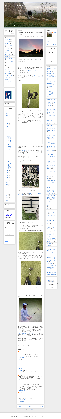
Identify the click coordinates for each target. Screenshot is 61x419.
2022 (7, 116)
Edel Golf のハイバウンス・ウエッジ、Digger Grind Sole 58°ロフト (9, 165)
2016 (7, 187)
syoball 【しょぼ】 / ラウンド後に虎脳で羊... (51, 71)
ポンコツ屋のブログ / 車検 (51, 135)
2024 (7, 113)
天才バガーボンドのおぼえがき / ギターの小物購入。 (51, 247)
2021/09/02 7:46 (22, 399)
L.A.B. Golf (41, 76)
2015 (7, 189)
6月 (8, 172)
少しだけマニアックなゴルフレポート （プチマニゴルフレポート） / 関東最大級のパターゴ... (51, 143)
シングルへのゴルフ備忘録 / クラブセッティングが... (51, 91)
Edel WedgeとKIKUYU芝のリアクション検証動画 (9, 147)
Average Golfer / (49, 176)
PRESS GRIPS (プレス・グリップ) (31, 70)
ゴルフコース (7, 39)
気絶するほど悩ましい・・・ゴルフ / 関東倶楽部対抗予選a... (51, 115)
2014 (7, 190)
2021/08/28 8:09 (22, 373)
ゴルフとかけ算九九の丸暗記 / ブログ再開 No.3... (51, 241)
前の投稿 (41, 406)
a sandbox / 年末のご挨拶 (51, 210)
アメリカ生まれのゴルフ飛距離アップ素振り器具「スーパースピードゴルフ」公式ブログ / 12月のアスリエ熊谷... (51, 162)
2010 (7, 197)
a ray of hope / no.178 (50, 193)
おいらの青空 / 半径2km (50, 150)
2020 (7, 182)
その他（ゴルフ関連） (9, 45)
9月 (8, 124)
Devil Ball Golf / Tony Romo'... (51, 220)
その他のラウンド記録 (9, 61)
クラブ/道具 (7, 43)
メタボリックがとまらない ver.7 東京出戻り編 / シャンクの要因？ (51, 76)
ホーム (30, 406)
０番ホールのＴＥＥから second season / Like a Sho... (51, 252)
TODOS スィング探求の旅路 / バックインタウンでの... (51, 239)
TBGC (6, 83)
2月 (8, 178)
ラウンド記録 (7, 41)
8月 (8, 126)
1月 (8, 180)
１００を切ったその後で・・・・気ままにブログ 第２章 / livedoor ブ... (51, 234)
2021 (7, 118)
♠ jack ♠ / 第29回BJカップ (51, 156)
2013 (7, 192)
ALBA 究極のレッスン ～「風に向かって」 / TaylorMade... (51, 215)
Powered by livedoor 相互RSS (51, 274)
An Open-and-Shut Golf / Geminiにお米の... (50, 105)
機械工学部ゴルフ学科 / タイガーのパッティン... (51, 138)
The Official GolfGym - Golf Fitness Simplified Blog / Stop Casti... (51, 230)
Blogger (48, 416)
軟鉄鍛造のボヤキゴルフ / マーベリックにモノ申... (51, 201)
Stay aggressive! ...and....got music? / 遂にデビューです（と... (51, 258)
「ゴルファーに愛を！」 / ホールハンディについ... (51, 107)
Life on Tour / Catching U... (51, 195)
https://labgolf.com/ (21, 81)
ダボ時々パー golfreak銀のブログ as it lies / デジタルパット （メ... (51, 198)
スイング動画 (7, 48)
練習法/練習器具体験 (9, 58)
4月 (8, 175)
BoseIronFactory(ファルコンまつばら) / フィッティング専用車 (51, 110)
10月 (8, 123)
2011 (7, 195)
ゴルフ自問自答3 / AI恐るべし (51, 112)
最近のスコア (49, 41)
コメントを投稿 (21, 401)
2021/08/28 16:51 (22, 380)
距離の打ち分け (8, 56)
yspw (20, 359)
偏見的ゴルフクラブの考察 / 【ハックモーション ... (51, 123)
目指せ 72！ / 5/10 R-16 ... (51, 120)
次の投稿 (19, 406)
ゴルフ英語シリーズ (8, 71)
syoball (20, 351)
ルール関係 (7, 69)
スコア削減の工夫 (8, 50)
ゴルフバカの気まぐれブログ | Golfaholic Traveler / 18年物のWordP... (51, 126)
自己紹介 (6, 79)
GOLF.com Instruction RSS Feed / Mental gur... (51, 255)
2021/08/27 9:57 (22, 357)
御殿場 (6, 67)
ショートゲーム (8, 54)
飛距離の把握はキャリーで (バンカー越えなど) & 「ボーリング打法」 (9, 131)
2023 (7, 115)
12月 (8, 119)
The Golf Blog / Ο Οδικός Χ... (51, 130)
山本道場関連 (7, 73)
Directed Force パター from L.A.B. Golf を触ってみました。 (9, 139)
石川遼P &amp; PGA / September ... (50, 168)
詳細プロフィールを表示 (51, 44)
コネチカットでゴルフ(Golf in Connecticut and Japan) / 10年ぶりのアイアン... (51, 188)
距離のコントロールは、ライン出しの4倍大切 (26, 333)
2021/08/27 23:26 (22, 368)
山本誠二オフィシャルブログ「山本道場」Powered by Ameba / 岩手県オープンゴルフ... (51, 171)
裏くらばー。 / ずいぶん (50, 205)
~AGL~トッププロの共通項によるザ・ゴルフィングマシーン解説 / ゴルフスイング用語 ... (51, 147)
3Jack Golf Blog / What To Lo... (51, 182)
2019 (7, 184)
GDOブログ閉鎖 (8, 81)
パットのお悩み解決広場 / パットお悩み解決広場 (51, 263)
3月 (8, 177)
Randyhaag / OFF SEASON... (51, 180)
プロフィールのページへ (51, 39)
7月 (8, 170)
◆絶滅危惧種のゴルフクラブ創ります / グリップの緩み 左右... (51, 84)
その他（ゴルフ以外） (9, 64)
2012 (7, 194)
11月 (8, 121)
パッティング (7, 52)
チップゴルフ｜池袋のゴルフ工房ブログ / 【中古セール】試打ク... (51, 191)
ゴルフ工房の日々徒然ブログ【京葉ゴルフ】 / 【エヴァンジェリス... (51, 97)
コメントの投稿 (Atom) (31, 409)
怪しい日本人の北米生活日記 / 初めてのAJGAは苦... (51, 236)
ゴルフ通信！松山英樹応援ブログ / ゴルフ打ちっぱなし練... (51, 99)
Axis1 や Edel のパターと (26, 150)
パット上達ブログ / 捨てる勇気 (51, 81)
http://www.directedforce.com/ (37, 75)
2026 (7, 110)
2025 (7, 111)
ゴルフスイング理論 (8, 75)
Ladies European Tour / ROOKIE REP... (50, 154)
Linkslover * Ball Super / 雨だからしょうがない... (51, 103)
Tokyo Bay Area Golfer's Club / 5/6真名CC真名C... (51, 268)
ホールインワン (8, 77)
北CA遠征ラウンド (8, 85)
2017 (7, 185)
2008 (7, 200)
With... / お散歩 (49, 243)
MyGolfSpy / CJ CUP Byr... (51, 86)
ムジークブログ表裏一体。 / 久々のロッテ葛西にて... (51, 94)
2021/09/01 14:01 (22, 390)
